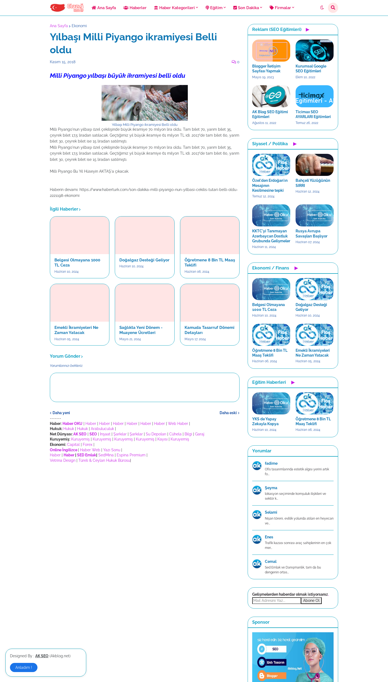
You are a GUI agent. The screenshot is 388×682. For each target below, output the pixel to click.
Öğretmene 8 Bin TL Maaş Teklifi (210, 263)
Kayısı (162, 439)
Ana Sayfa (59, 26)
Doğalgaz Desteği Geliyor (144, 260)
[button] (322, 8)
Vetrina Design (62, 460)
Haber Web (90, 450)
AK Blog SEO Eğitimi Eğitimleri (270, 114)
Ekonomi (79, 26)
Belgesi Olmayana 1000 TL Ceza (77, 263)
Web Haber (178, 423)
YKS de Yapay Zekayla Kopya (265, 421)
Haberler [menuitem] (135, 7)
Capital (73, 444)
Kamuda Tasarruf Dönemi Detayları (209, 330)
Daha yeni (61, 413)
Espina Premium (131, 455)
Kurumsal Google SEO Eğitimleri (311, 68)
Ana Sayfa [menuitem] (104, 7)
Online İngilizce (63, 450)
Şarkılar (120, 434)
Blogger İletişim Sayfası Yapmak (266, 68)
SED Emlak (86, 455)
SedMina (106, 455)
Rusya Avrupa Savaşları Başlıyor (311, 233)
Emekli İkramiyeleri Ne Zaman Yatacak (76, 330)
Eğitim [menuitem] (214, 7)
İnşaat (105, 434)
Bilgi (188, 434)
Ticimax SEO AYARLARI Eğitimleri (313, 114)
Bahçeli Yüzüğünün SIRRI (313, 182)
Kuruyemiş (80, 439)
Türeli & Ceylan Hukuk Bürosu (104, 460)
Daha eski (228, 413)
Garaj (199, 434)
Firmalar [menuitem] (280, 7)
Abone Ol (311, 600)
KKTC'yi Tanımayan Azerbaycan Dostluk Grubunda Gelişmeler (271, 236)
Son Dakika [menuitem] (246, 7)
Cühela (175, 434)
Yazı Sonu (111, 450)
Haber (90, 423)
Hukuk (68, 429)
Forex (87, 444)
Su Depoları (156, 434)
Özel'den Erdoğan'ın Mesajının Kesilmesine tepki (269, 185)
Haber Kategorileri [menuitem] (174, 7)
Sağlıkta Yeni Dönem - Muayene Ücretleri (140, 330)
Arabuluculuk (102, 429)
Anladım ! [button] (23, 667)
